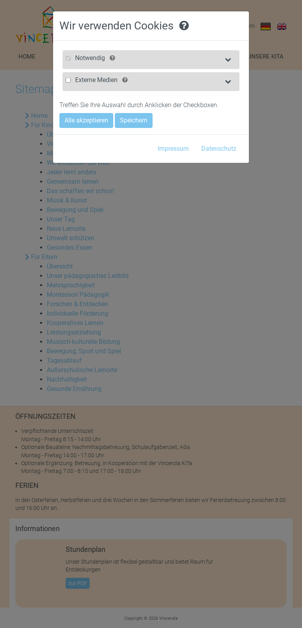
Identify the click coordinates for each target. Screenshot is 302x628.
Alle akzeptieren (86, 120)
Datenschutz (218, 148)
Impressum (173, 148)
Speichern (133, 120)
